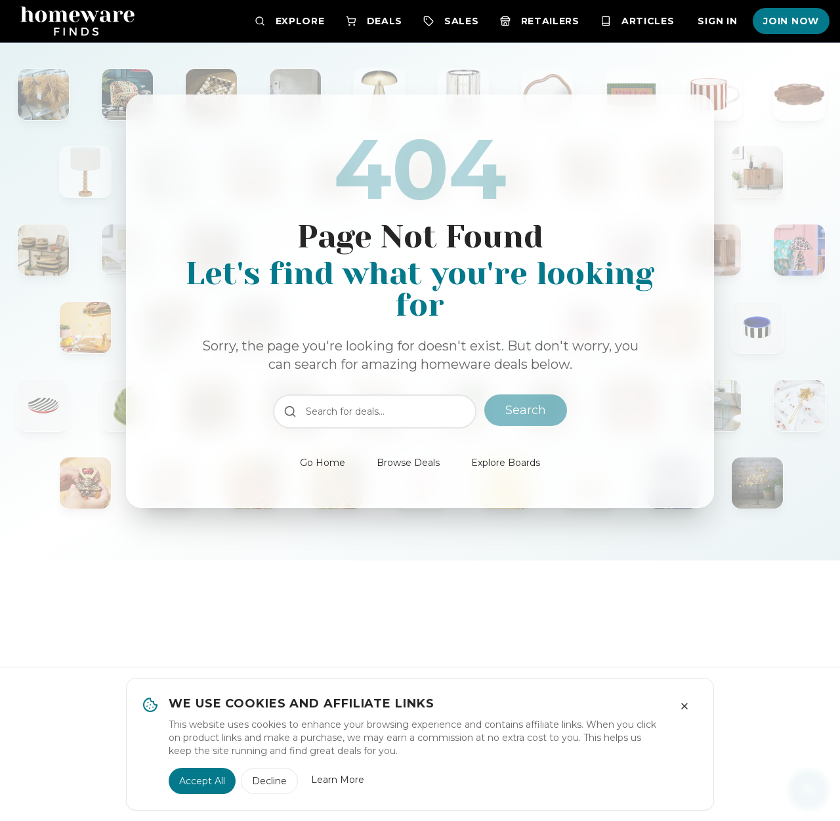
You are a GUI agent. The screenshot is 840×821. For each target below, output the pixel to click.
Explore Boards (505, 463)
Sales (451, 21)
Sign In (717, 21)
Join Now (791, 21)
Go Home (322, 463)
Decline (269, 781)
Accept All (202, 781)
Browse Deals (408, 463)
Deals (374, 21)
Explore (290, 21)
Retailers (539, 21)
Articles (637, 21)
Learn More (337, 780)
